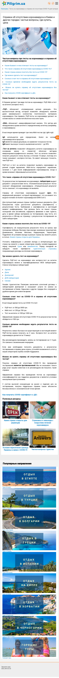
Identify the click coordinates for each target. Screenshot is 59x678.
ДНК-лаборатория (12, 278)
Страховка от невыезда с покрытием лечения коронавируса (42, 422)
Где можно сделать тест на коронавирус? (21, 75)
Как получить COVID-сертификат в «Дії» (20, 93)
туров (19, 246)
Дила (7, 272)
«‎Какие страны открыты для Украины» (24, 237)
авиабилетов (32, 246)
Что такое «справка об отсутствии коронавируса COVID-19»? (28, 69)
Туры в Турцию (7, 508)
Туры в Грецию (6, 551)
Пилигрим (4, 9)
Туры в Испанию (7, 572)
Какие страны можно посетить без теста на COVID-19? (26, 72)
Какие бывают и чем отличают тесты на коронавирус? (26, 65)
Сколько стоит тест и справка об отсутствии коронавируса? (28, 79)
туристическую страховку (45, 249)
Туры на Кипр (6, 594)
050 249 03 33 (6, 669)
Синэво (8, 281)
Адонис (8, 270)
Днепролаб (9, 275)
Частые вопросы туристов (43, 449)
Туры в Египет (6, 487)
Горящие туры (6, 658)
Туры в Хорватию (7, 615)
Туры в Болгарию (7, 530)
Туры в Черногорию (8, 636)
